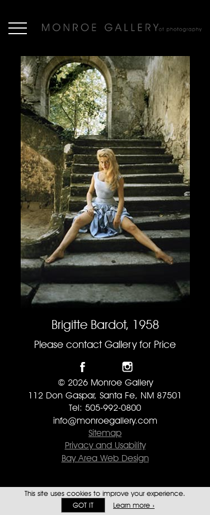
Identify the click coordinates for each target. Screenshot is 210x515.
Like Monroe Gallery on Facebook (82, 367)
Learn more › (134, 505)
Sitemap (105, 433)
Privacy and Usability (105, 445)
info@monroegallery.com (105, 420)
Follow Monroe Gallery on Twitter (105, 367)
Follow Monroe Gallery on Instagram (127, 367)
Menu (17, 28)
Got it (83, 505)
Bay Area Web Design (105, 458)
